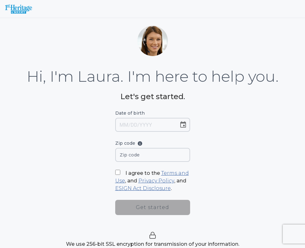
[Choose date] (183, 124)
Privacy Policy (156, 181)
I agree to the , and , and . (152, 180)
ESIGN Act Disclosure (143, 188)
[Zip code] (152, 155)
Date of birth (130, 113)
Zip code (135, 144)
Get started (152, 207)
